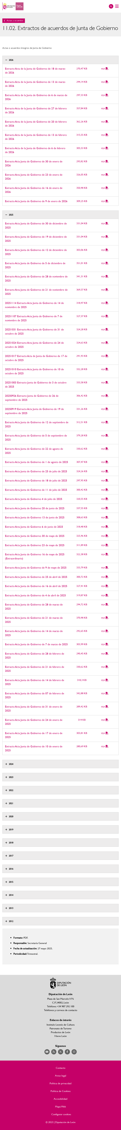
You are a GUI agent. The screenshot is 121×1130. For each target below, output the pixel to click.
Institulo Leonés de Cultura (61, 1024)
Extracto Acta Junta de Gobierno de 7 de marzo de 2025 (36, 644)
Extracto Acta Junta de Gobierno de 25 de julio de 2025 (36, 471)
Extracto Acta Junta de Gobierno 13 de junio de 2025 (34, 517)
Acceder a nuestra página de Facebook (67, 1051)
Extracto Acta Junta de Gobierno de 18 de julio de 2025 (36, 480)
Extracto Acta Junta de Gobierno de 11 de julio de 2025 (36, 490)
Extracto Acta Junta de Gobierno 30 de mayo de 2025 (34, 536)
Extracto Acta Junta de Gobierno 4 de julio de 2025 (33, 499)
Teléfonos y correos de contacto (60, 1010)
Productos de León (60, 1032)
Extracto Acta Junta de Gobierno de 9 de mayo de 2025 (35, 567)
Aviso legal (60, 1075)
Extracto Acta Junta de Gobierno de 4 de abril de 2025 (35, 595)
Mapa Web (60, 1106)
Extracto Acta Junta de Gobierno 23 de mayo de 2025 (34, 545)
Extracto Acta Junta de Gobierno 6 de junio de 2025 (34, 527)
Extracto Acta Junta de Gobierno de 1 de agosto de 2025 (36, 462)
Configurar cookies (61, 1114)
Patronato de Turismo (61, 1028)
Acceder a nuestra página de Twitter (60, 1051)
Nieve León (61, 1036)
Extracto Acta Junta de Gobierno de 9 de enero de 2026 (36, 201)
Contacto (60, 1068)
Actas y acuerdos (15, 20)
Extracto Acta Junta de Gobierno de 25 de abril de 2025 (36, 577)
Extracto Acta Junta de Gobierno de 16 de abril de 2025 (36, 586)
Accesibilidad (60, 1098)
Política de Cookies (61, 1091)
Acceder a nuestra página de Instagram (74, 1051)
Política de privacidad (60, 1083)
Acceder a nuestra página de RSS (53, 1051)
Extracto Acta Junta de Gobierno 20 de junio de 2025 (34, 508)
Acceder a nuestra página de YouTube (47, 1051)
